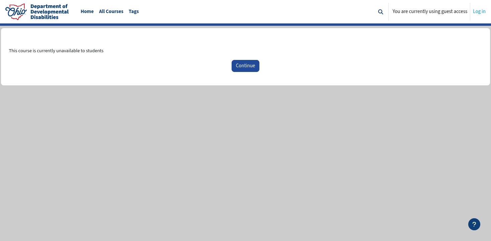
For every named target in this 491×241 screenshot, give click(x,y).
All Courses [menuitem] (111, 11)
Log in (479, 11)
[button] (381, 11)
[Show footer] (474, 224)
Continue (245, 66)
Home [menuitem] (87, 11)
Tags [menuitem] (134, 11)
